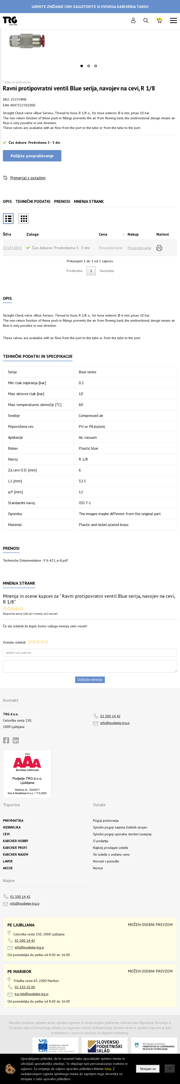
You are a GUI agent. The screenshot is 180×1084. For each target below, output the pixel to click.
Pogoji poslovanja (106, 820)
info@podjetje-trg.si (115, 723)
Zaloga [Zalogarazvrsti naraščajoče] (32, 234)
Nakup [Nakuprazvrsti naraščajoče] (133, 234)
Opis (7, 201)
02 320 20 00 (25, 987)
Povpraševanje (139, 247)
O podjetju (100, 841)
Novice (98, 868)
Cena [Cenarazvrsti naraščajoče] (103, 234)
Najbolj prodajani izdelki (110, 847)
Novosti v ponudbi (106, 861)
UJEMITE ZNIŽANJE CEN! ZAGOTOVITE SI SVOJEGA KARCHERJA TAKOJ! (90, 6)
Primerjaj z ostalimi (27, 178)
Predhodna (74, 271)
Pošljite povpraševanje (32, 156)
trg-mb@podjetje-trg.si (31, 994)
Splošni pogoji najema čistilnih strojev (120, 827)
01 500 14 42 (110, 716)
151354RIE (12, 247)
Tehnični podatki (32, 201)
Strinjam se (148, 1069)
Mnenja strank (89, 201)
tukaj (108, 1069)
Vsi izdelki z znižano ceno (111, 854)
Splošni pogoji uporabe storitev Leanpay (122, 834)
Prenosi (62, 201)
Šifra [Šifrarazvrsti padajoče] (7, 234)
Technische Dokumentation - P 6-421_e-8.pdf (35, 560)
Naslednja (107, 271)
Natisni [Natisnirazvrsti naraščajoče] (162, 234)
